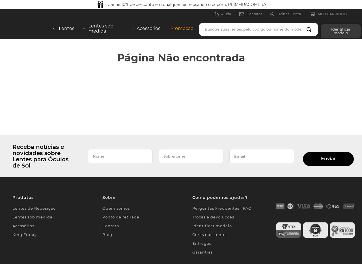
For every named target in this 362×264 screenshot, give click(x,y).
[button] (339, 29)
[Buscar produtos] (310, 29)
